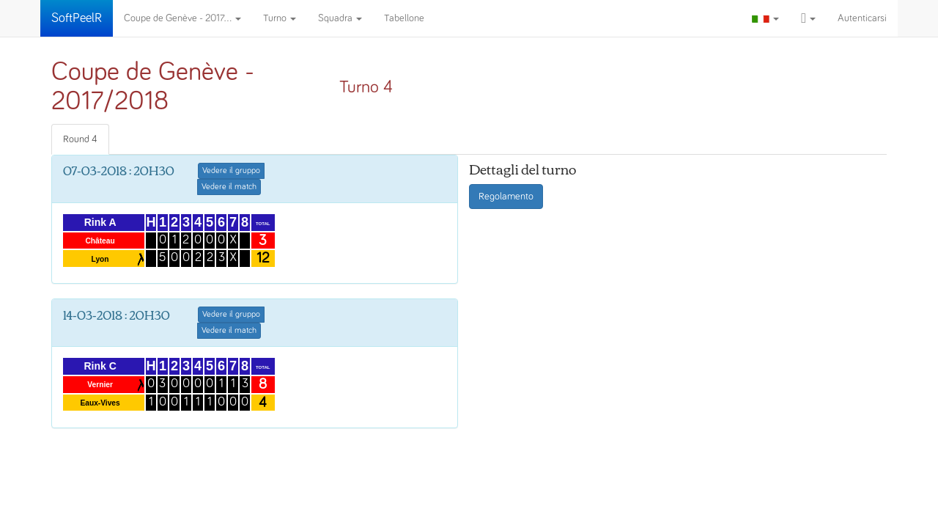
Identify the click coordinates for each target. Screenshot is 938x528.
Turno (279, 18)
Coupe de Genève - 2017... (182, 18)
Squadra (340, 18)
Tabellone (404, 18)
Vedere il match (229, 187)
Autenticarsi (862, 18)
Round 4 (80, 139)
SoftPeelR (76, 18)
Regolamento (506, 196)
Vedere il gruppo (231, 170)
